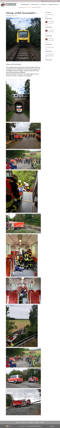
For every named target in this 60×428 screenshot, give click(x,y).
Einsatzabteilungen (24, 4)
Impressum (36, 422)
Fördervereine (44, 4)
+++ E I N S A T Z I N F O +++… (49, 23)
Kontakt (42, 422)
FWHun (29, 7)
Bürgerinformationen (53, 4)
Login (45, 426)
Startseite (25, 7)
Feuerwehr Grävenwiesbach (35, 426)
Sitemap (18, 422)
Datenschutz (23, 422)
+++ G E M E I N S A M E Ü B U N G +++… (49, 55)
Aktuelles (48, 12)
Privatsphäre (30, 422)
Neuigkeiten (16, 15)
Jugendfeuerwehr (35, 4)
